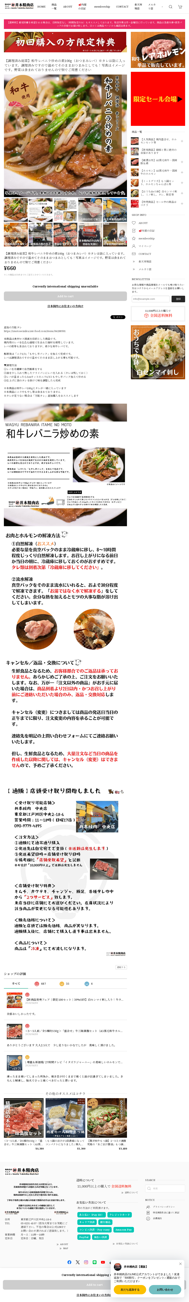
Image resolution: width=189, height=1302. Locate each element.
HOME (41, 6)
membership (102, 6)
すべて (16, 983)
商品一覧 (54, 6)
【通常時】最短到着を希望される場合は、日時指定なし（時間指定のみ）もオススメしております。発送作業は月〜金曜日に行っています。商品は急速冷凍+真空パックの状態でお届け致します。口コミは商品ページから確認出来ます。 (94, 24)
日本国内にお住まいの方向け (65, 306)
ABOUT (67, 6)
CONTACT (122, 6)
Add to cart (65, 296)
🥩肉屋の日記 (82, 6)
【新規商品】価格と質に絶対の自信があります (159, 151)
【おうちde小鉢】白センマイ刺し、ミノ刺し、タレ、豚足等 (159, 193)
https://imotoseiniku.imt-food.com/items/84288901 (35, 331)
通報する (121, 967)
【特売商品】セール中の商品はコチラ (158, 204)
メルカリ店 (152, 6)
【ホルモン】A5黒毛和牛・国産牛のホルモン (159, 172)
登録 (178, 299)
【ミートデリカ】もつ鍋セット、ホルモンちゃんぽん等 (157, 183)
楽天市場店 (138, 6)
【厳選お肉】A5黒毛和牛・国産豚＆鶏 (159, 162)
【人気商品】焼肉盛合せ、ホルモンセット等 (159, 141)
